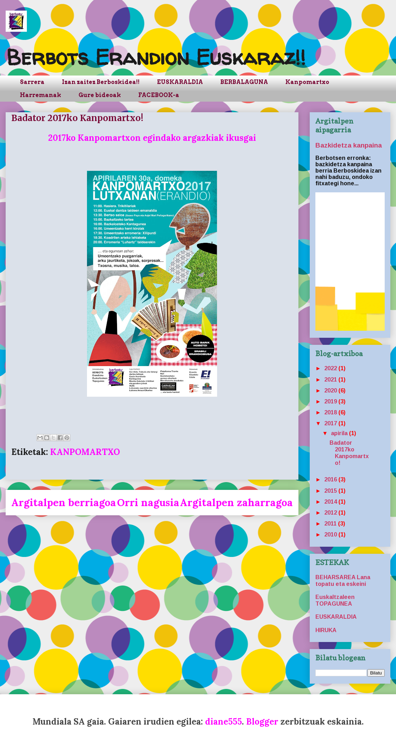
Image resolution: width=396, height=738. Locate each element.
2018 (331, 412)
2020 (331, 391)
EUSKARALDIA (180, 82)
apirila (340, 433)
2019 (331, 401)
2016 (331, 479)
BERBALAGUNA (244, 82)
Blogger (262, 721)
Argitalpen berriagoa (63, 502)
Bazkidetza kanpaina (348, 145)
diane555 (223, 721)
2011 (331, 524)
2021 (331, 380)
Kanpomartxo (307, 82)
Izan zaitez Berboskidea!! (101, 82)
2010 (331, 535)
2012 (331, 513)
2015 (331, 491)
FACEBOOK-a (158, 95)
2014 (331, 502)
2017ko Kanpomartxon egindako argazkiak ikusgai (152, 137)
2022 (331, 368)
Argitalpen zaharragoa (236, 502)
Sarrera (32, 82)
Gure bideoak (99, 95)
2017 (331, 423)
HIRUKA (326, 630)
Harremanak (40, 95)
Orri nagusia (148, 502)
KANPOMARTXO (85, 451)
